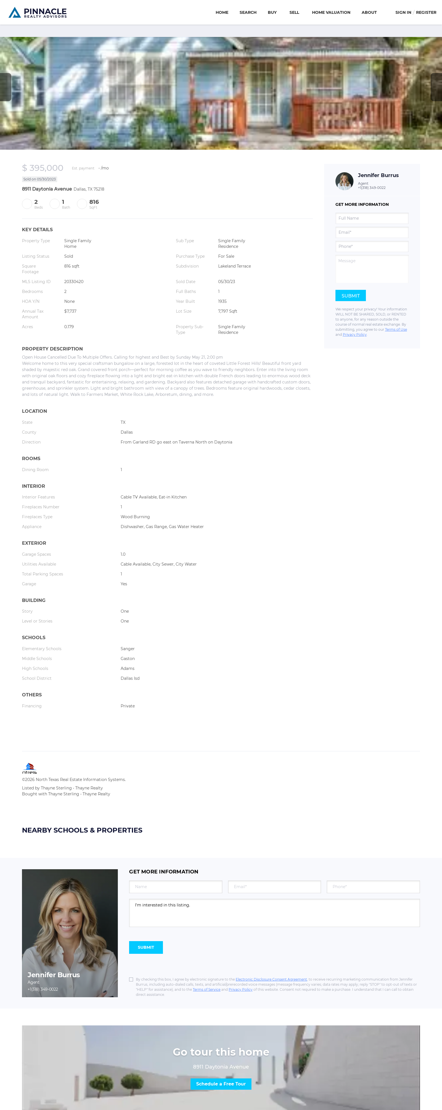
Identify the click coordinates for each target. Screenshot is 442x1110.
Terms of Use (396, 329)
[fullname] (372, 218)
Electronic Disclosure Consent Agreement (271, 979)
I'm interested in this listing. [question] (274, 913)
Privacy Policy (355, 334)
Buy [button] (272, 12)
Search (248, 12)
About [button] (369, 12)
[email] (372, 232)
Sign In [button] (403, 12)
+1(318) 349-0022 (372, 188)
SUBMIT (146, 947)
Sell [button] (294, 12)
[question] (372, 269)
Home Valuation (331, 12)
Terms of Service (206, 989)
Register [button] (426, 12)
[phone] (372, 246)
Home (222, 12)
